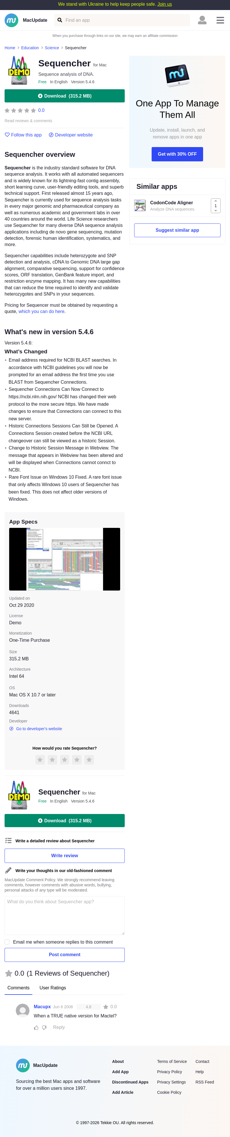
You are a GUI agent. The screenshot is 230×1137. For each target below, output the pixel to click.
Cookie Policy (169, 1092)
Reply (59, 1027)
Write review (64, 856)
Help (199, 1071)
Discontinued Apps (130, 1082)
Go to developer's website (35, 728)
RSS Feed (204, 1082)
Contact (202, 1061)
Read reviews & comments (28, 120)
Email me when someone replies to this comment (63, 942)
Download (65, 96)
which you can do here (41, 311)
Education (30, 47)
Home (10, 47)
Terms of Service (172, 1061)
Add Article (122, 1092)
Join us (164, 4)
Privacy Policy (169, 1071)
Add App (120, 1071)
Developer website (71, 135)
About (118, 1061)
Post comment (64, 955)
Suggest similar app (177, 230)
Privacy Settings (171, 1082)
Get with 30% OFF (177, 154)
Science (52, 47)
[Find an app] (59, 20)
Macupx (42, 1007)
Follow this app (23, 135)
